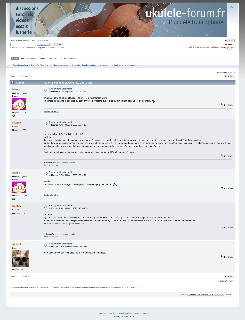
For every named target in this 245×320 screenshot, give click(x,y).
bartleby (117, 65)
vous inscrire (42, 41)
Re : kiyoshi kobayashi (60, 89)
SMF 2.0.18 (103, 313)
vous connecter (24, 41)
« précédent (222, 72)
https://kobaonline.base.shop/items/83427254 (65, 223)
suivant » (231, 72)
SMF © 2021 (113, 313)
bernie (16, 89)
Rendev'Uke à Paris (51, 111)
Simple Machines (125, 313)
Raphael (17, 122)
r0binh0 (16, 244)
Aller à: (183, 294)
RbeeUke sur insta (51, 165)
